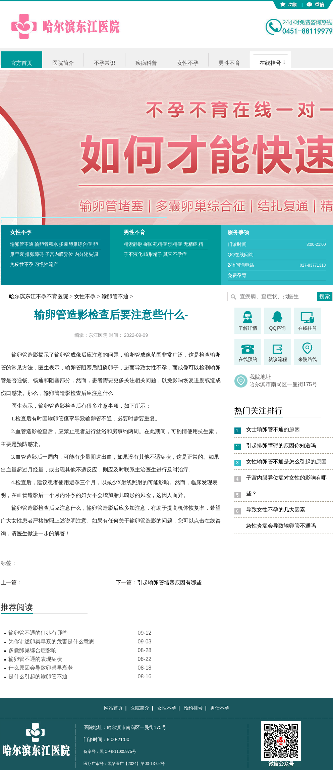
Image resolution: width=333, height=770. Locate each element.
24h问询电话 (241, 265)
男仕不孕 (219, 708)
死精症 (160, 244)
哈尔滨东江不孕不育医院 (38, 296)
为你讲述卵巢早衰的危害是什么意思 (51, 641)
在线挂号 (270, 63)
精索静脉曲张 (138, 244)
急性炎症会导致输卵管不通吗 (281, 526)
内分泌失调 (86, 254)
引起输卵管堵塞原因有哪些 (169, 582)
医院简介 (63, 63)
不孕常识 (104, 63)
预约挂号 (193, 708)
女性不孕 (188, 63)
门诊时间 (237, 244)
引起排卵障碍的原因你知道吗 (281, 445)
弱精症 (175, 244)
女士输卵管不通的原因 (273, 429)
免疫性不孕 (22, 264)
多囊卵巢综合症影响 (32, 650)
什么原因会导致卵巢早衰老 (40, 668)
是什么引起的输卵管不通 (37, 676)
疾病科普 (146, 63)
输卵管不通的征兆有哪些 (37, 633)
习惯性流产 (46, 264)
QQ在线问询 (241, 254)
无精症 (190, 244)
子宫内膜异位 (59, 254)
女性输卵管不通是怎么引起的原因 (286, 461)
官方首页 (21, 63)
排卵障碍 (34, 254)
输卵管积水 (46, 244)
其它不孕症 (175, 254)
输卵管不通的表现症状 (35, 659)
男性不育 (229, 63)
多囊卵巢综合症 (75, 244)
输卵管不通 (22, 244)
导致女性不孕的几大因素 (275, 509)
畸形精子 (153, 254)
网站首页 (113, 708)
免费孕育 (237, 275)
